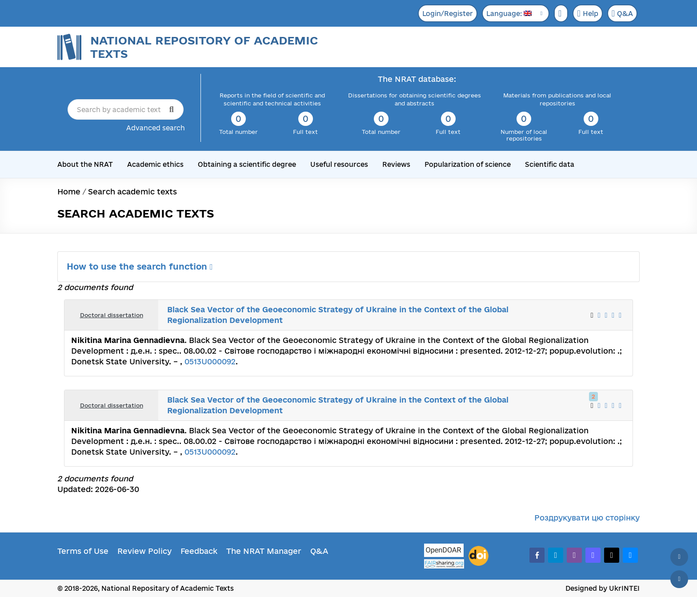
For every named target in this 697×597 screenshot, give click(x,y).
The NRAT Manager (263, 551)
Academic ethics (155, 164)
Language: (509, 13)
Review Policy (144, 551)
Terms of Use (82, 551)
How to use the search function (140, 266)
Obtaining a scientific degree (247, 164)
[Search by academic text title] (126, 109)
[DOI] (479, 556)
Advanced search (155, 128)
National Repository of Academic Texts (204, 47)
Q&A (622, 13)
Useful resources (339, 164)
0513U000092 (210, 361)
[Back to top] (679, 557)
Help (587, 13)
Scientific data (549, 164)
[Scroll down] (679, 579)
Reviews (396, 164)
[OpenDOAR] (444, 551)
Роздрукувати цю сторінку (587, 517)
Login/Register (447, 13)
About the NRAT (85, 164)
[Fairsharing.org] (444, 564)
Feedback (198, 551)
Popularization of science (468, 164)
